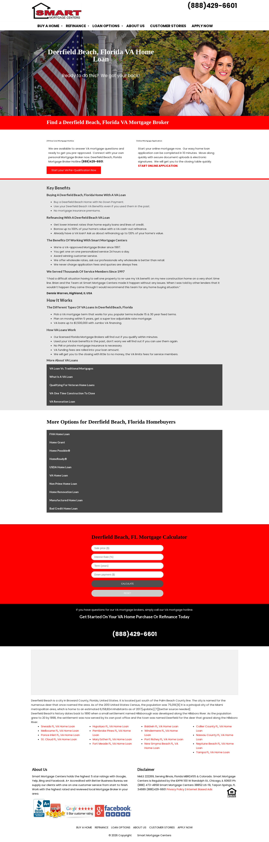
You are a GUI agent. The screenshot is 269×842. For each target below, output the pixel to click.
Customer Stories (168, 25)
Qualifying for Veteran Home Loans (71, 385)
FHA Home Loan (59, 434)
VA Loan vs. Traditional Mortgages (71, 368)
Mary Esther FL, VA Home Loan (112, 739)
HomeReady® (58, 458)
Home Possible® (59, 450)
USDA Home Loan (60, 467)
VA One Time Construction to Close (72, 393)
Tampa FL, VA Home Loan (213, 752)
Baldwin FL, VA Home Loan (161, 726)
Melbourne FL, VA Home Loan (60, 731)
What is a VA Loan (61, 376)
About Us (135, 25)
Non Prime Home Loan (63, 483)
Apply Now (202, 25)
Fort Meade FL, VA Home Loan (112, 743)
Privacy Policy (175, 789)
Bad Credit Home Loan (63, 508)
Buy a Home (48, 25)
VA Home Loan (58, 475)
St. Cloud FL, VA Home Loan (59, 739)
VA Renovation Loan (62, 401)
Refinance (76, 25)
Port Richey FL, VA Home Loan (163, 739)
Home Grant (57, 442)
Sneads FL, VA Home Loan (58, 726)
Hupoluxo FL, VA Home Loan (111, 726)
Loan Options (106, 25)
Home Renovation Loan (64, 492)
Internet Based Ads (199, 789)
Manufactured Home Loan (66, 500)
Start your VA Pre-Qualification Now (73, 170)
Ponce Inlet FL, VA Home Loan (60, 735)
